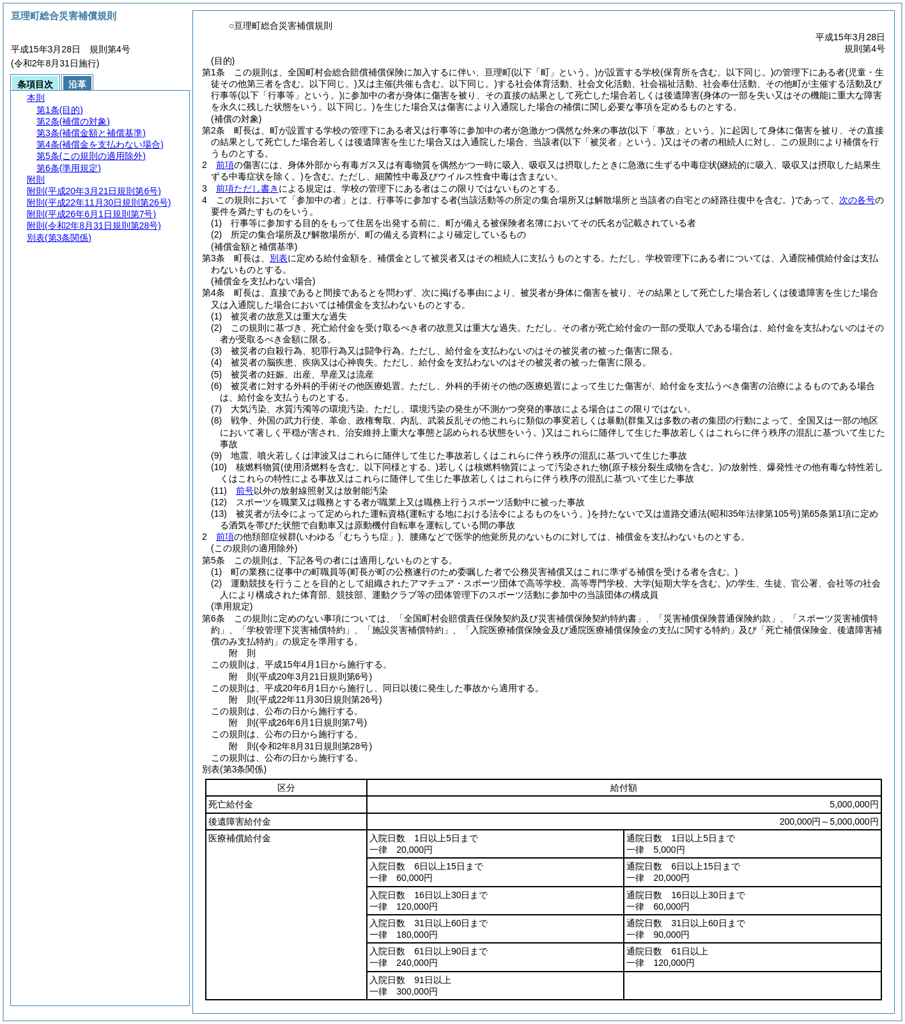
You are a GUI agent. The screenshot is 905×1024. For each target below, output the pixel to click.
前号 (245, 490)
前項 (225, 165)
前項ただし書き (247, 188)
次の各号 (857, 200)
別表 (279, 258)
